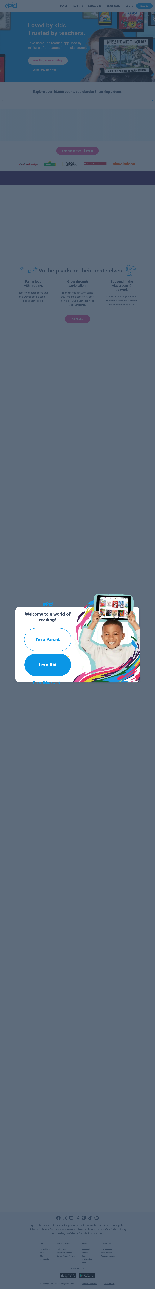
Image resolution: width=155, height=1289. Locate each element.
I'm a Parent (48, 639)
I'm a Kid (47, 665)
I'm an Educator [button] (47, 682)
